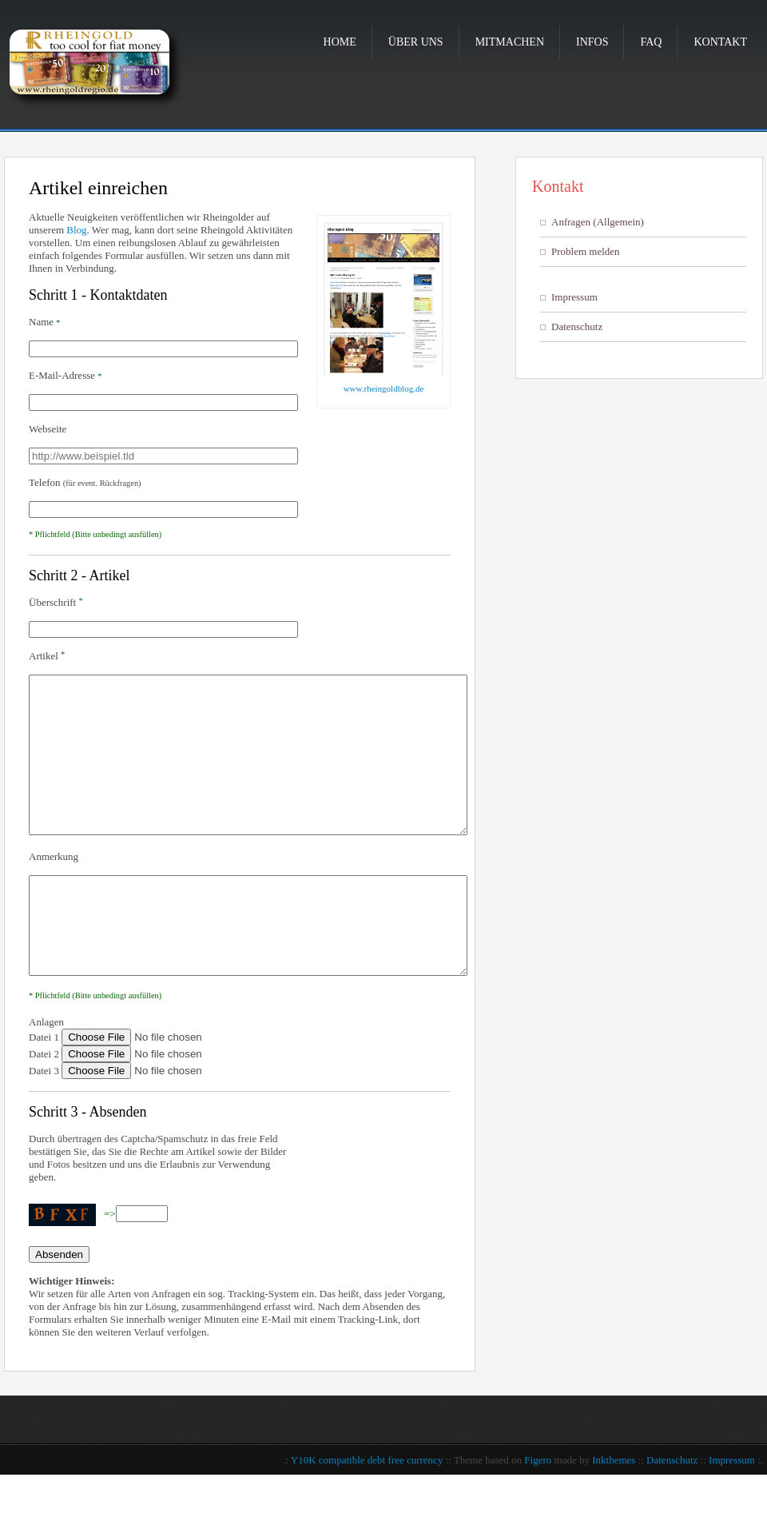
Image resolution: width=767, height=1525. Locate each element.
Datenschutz (576, 326)
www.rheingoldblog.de (384, 388)
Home (340, 42)
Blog (76, 230)
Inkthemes (613, 1510)
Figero (537, 1510)
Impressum (574, 297)
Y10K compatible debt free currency (367, 1510)
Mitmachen (509, 42)
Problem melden (585, 251)
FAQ (651, 42)
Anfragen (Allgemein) (597, 222)
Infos (592, 42)
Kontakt (720, 42)
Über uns (415, 42)
